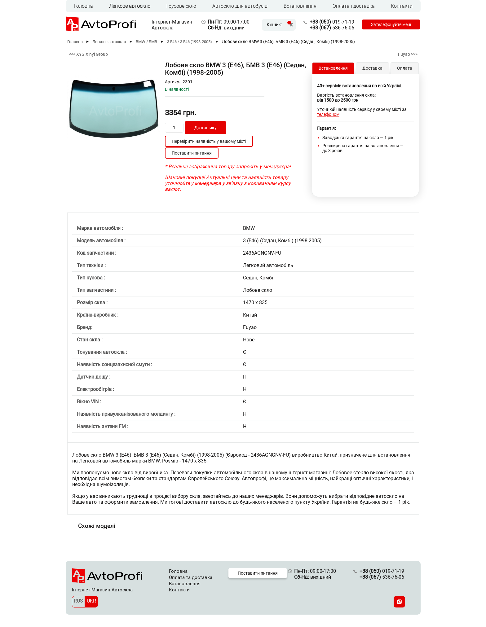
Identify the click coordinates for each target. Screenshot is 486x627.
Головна (83, 6)
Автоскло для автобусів (239, 6)
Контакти (402, 6)
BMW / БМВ (146, 41)
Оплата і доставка (354, 6)
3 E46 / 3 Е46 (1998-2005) (189, 41)
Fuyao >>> (408, 54)
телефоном (328, 114)
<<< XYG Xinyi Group (88, 54)
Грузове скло (181, 6)
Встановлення (300, 6)
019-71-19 (332, 22)
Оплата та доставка (190, 577)
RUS (78, 601)
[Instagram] (399, 601)
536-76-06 (332, 28)
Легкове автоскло (129, 6)
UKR (91, 601)
